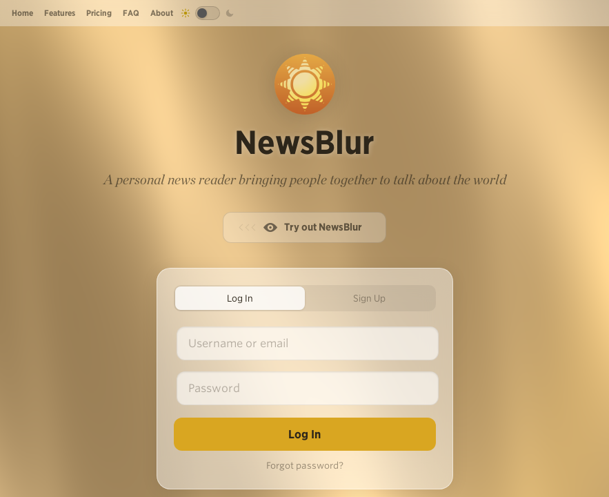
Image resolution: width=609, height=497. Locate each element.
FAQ (131, 13)
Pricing (99, 13)
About (161, 13)
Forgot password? (304, 465)
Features (59, 13)
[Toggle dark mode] (207, 13)
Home (22, 13)
